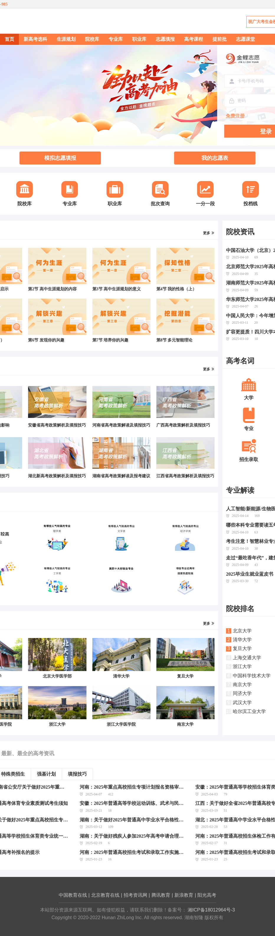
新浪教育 (183, 895)
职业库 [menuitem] (139, 39)
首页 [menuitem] (9, 39)
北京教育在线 (105, 895)
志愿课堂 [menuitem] (245, 39)
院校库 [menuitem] (92, 39)
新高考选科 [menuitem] (35, 39)
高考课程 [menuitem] (193, 39)
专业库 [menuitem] (116, 39)
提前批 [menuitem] (219, 39)
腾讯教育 (160, 895)
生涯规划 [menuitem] (66, 39)
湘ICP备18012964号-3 (211, 909)
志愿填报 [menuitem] (165, 39)
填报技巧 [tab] (77, 774)
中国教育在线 (73, 895)
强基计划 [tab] (46, 774)
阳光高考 (206, 895)
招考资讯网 (135, 895)
